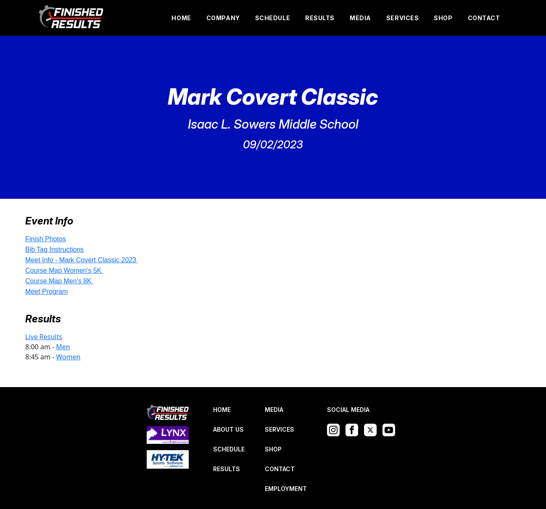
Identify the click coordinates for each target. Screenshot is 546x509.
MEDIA (360, 17)
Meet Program (46, 291)
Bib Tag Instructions (54, 249)
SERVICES (402, 17)
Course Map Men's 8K (58, 281)
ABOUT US (228, 429)
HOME (181, 17)
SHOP (443, 17)
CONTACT (484, 17)
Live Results (43, 336)
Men (63, 346)
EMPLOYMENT (286, 488)
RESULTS (320, 17)
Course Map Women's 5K (63, 270)
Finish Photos (45, 239)
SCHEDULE (272, 17)
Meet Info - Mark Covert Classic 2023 (80, 260)
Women (68, 356)
